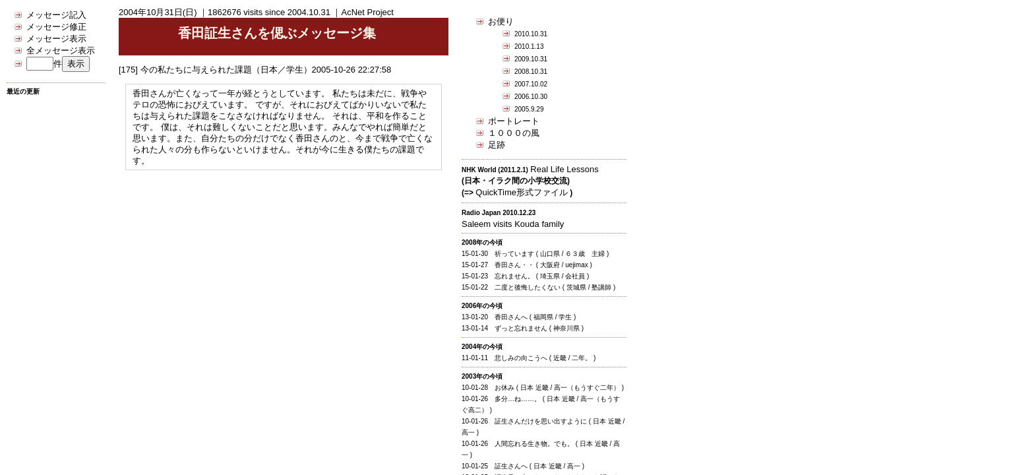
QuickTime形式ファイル (521, 192)
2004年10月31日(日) (158, 12)
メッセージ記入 (56, 15)
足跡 (496, 145)
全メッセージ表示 (60, 50)
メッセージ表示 (56, 39)
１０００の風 (513, 133)
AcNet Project (367, 12)
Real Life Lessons (564, 169)
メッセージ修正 (56, 27)
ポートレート (513, 121)
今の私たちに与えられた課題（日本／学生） (226, 70)
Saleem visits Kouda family (513, 224)
